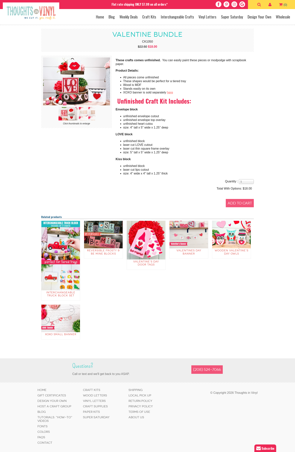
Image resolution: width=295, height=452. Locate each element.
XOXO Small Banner (60, 334)
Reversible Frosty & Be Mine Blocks (103, 252)
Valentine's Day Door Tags (146, 263)
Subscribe (265, 448)
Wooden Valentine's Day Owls (231, 252)
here (170, 92)
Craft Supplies (95, 406)
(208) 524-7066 (207, 369)
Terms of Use (139, 412)
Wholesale (283, 17)
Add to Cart (240, 203)
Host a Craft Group (54, 406)
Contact (44, 442)
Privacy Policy (140, 406)
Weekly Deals (128, 17)
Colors (43, 432)
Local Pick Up (139, 395)
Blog (112, 17)
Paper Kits (91, 412)
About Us (136, 417)
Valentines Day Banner (188, 252)
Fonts (42, 426)
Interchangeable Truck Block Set (60, 294)
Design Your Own (259, 17)
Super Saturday (232, 17)
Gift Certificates (51, 395)
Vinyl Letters (207, 17)
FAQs (41, 437)
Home (100, 17)
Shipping (135, 390)
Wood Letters (95, 395)
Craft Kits (149, 17)
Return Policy (140, 401)
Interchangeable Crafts (177, 17)
